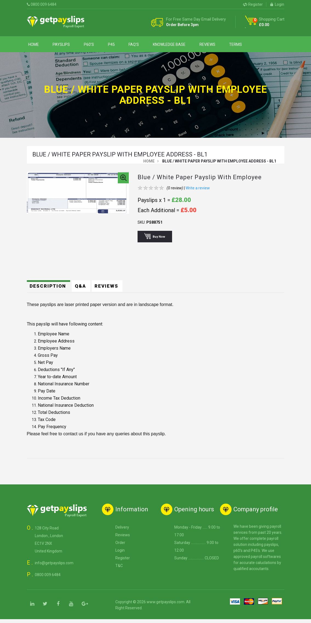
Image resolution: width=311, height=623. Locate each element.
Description (49, 289)
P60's (82, 46)
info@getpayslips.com (54, 567)
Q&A (83, 289)
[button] (123, 181)
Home (32, 46)
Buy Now (156, 240)
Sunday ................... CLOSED (196, 562)
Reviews (188, 46)
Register (253, 4)
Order (120, 546)
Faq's (121, 46)
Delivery (122, 531)
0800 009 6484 (41, 4)
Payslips (57, 46)
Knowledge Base (153, 46)
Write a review (198, 192)
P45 (101, 46)
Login (277, 4)
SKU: (141, 226)
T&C (119, 569)
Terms (213, 46)
